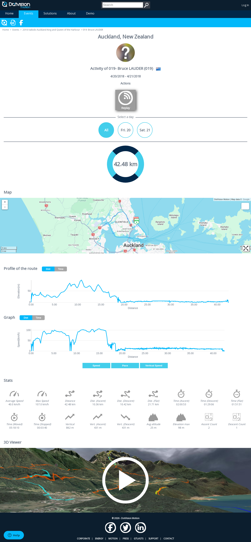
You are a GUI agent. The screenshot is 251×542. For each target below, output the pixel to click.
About (71, 13)
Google (246, 199)
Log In (245, 5)
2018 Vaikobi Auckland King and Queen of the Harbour (51, 29)
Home (9, 13)
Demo (90, 13)
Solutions (50, 13)
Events (28, 13)
